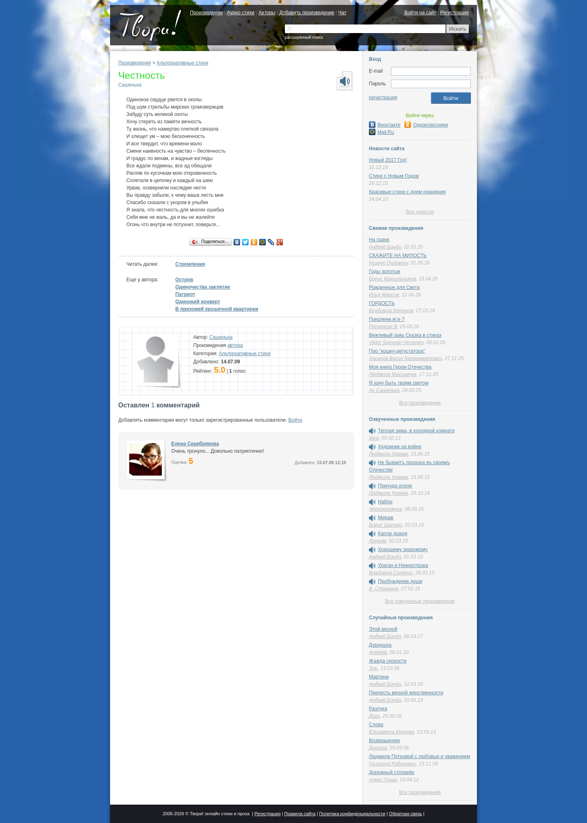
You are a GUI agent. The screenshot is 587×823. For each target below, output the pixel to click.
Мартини (379, 677)
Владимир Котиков (391, 311)
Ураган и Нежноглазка (403, 565)
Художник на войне (399, 446)
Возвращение (384, 740)
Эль (373, 668)
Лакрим (377, 541)
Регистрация (454, 13)
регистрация (383, 97)
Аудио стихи (240, 13)
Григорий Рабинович (392, 764)
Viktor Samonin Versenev (396, 342)
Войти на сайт (420, 13)
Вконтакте (384, 125)
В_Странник (383, 589)
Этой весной (383, 629)
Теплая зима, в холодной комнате (416, 431)
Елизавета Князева (391, 732)
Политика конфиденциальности (352, 813)
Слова (376, 724)
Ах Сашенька (384, 390)
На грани (379, 239)
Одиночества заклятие (202, 287)
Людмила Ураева (388, 454)
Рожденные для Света (394, 287)
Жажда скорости (388, 661)
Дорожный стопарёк (391, 772)
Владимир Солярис (391, 573)
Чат (342, 13)
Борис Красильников (392, 279)
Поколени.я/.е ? (386, 319)
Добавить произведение (306, 13)
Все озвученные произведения (420, 601)
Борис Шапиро (385, 525)
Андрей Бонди (385, 247)
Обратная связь (405, 813)
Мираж (385, 517)
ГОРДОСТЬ (382, 303)
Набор (385, 502)
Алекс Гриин (383, 780)
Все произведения (420, 403)
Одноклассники (426, 125)
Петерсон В (383, 326)
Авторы (266, 13)
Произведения (206, 13)
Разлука (378, 709)
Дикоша (378, 748)
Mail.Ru (381, 132)
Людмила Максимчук (393, 374)
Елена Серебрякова (195, 444)
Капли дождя (392, 533)
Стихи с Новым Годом (394, 176)
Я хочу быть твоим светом (398, 383)
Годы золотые (384, 271)
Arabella (378, 652)
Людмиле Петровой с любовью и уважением (419, 756)
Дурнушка (380, 645)
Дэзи (374, 716)
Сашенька (129, 85)
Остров (184, 279)
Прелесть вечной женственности (406, 693)
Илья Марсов (384, 295)
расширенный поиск (304, 37)
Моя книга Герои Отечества (400, 367)
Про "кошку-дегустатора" (397, 351)
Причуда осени (395, 486)
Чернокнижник (385, 509)
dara (374, 438)
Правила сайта (300, 813)
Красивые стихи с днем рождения (407, 192)
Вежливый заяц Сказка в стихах (405, 335)
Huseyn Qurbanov (388, 263)
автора (235, 345)
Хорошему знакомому (403, 549)
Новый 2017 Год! (388, 160)
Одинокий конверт (197, 302)
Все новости (420, 212)
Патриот (185, 294)
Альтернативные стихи (182, 63)
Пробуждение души (400, 581)
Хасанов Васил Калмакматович (405, 358)
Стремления (190, 264)
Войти (295, 420)
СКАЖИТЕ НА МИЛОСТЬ (397, 255)
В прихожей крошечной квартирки (216, 309)
